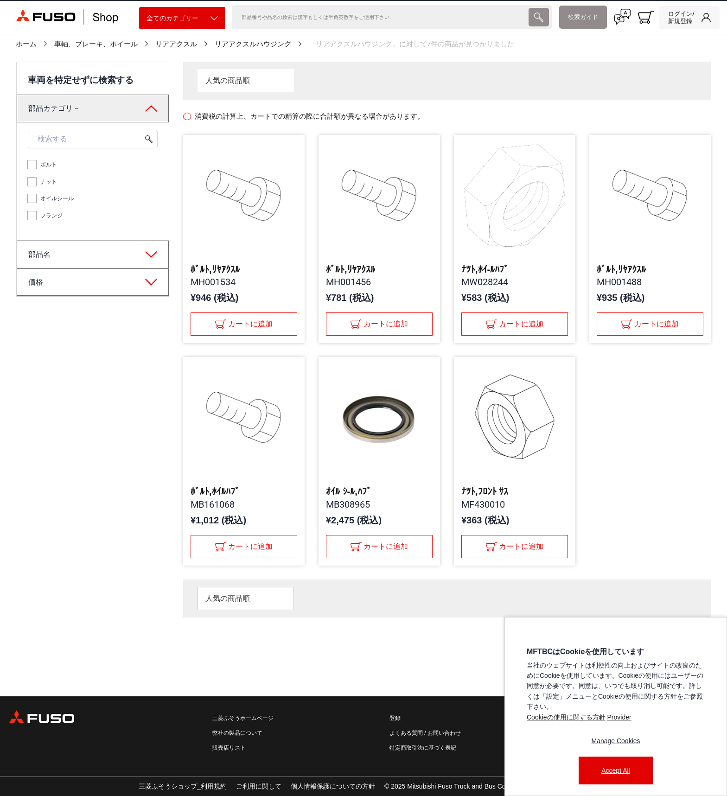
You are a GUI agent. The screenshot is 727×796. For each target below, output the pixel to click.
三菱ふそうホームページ (243, 718)
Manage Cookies (615, 741)
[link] (689, 17)
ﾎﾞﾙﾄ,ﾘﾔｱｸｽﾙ (215, 269)
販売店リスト (229, 748)
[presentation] (539, 17)
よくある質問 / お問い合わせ (425, 733)
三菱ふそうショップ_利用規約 (183, 786)
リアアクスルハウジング (253, 44)
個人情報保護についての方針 (333, 786)
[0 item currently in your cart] (646, 17)
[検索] (379, 17)
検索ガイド (583, 16)
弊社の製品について (237, 733)
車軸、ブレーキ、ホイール (96, 44)
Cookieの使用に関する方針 (566, 717)
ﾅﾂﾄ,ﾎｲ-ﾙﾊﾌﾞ (485, 269)
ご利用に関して (258, 786)
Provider (619, 717)
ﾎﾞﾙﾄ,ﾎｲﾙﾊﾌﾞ (215, 491)
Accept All (615, 770)
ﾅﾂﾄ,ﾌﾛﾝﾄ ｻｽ (484, 491)
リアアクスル (176, 44)
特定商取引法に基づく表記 (422, 748)
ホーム (26, 44)
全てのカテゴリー (182, 18)
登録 (395, 718)
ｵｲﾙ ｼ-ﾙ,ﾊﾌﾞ (348, 491)
